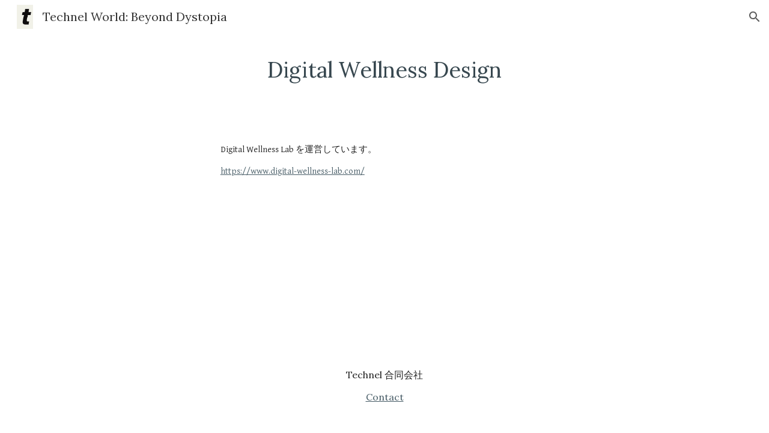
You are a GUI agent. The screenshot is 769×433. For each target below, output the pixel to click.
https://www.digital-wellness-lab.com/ (292, 171)
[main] (384, 70)
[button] (754, 16)
